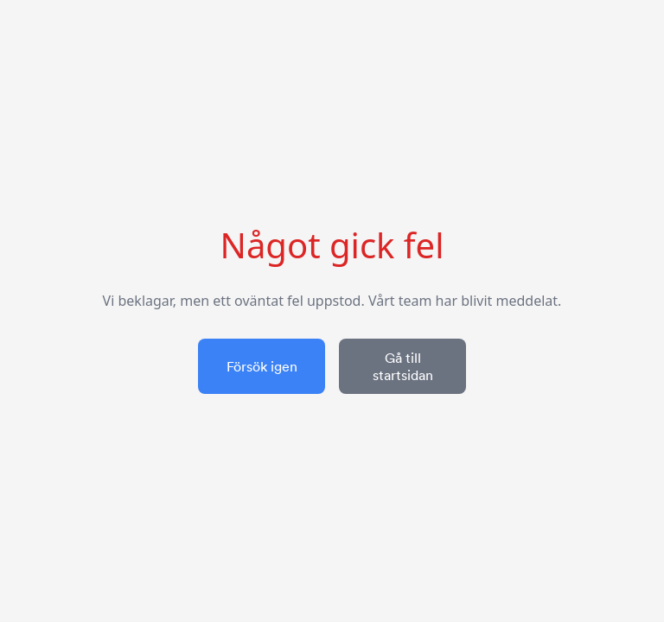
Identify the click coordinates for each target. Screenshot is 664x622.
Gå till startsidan (403, 366)
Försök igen (262, 366)
